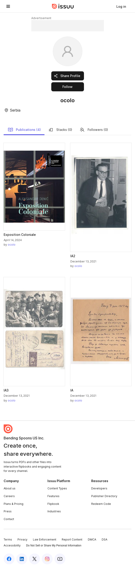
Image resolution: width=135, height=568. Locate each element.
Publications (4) (24, 129)
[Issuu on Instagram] (47, 558)
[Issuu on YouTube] (59, 558)
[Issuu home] (63, 6)
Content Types (57, 488)
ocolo (11, 244)
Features (53, 496)
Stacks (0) (60, 129)
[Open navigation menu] (8, 6)
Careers (9, 496)
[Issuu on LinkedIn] (21, 558)
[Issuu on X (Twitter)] (34, 558)
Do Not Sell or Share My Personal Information (53, 545)
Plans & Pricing (13, 504)
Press (8, 511)
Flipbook (53, 504)
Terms (8, 539)
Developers (99, 488)
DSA (104, 539)
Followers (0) (93, 129)
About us (9, 488)
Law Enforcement (44, 539)
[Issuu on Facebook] (9, 558)
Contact (9, 519)
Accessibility (12, 545)
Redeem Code (101, 504)
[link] (121, 6)
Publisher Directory (104, 496)
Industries (54, 511)
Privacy (22, 539)
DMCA (92, 539)
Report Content (72, 539)
